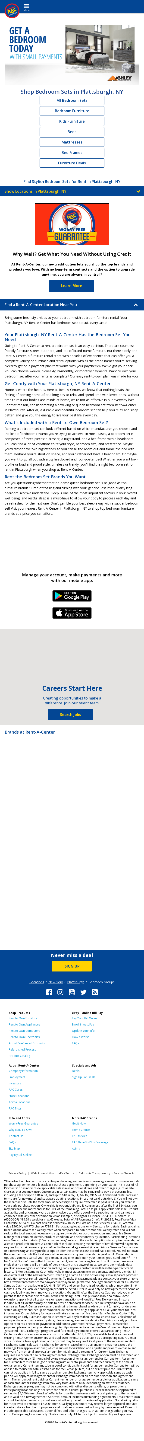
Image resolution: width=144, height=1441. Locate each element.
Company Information (23, 1071)
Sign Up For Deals (83, 1077)
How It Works (80, 1037)
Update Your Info (83, 1031)
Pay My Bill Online (20, 1155)
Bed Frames (72, 152)
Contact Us (16, 1136)
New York (55, 982)
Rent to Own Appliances (24, 1024)
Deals (75, 1071)
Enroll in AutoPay (83, 1024)
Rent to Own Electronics (24, 1037)
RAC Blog (15, 1108)
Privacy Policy (17, 1173)
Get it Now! (79, 1123)
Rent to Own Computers (24, 1031)
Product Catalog (19, 1056)
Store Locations (19, 1096)
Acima (76, 1148)
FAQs (75, 1043)
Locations (36, 982)
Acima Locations (19, 1102)
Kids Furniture (72, 121)
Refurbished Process (22, 1049)
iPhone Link (72, 614)
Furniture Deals (72, 163)
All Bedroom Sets (72, 100)
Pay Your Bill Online (84, 1018)
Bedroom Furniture (72, 110)
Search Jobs (70, 714)
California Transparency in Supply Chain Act (107, 1173)
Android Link (72, 597)
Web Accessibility (42, 1173)
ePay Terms (66, 1173)
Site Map (14, 1148)
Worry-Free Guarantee (23, 1123)
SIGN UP (72, 966)
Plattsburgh (75, 982)
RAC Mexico (79, 1136)
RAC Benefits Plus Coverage (90, 1142)
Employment (17, 1077)
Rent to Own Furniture (23, 1018)
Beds (72, 131)
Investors (15, 1083)
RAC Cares (15, 1090)
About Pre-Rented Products (27, 1043)
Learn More (71, 285)
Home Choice (81, 1130)
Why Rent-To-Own (20, 1130)
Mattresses (72, 142)
